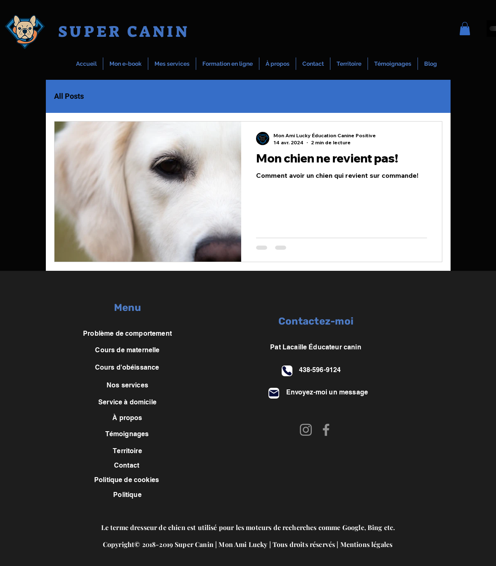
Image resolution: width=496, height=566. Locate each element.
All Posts (69, 96)
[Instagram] (306, 430)
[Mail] (273, 393)
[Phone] (287, 370)
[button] (464, 28)
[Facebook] (326, 430)
